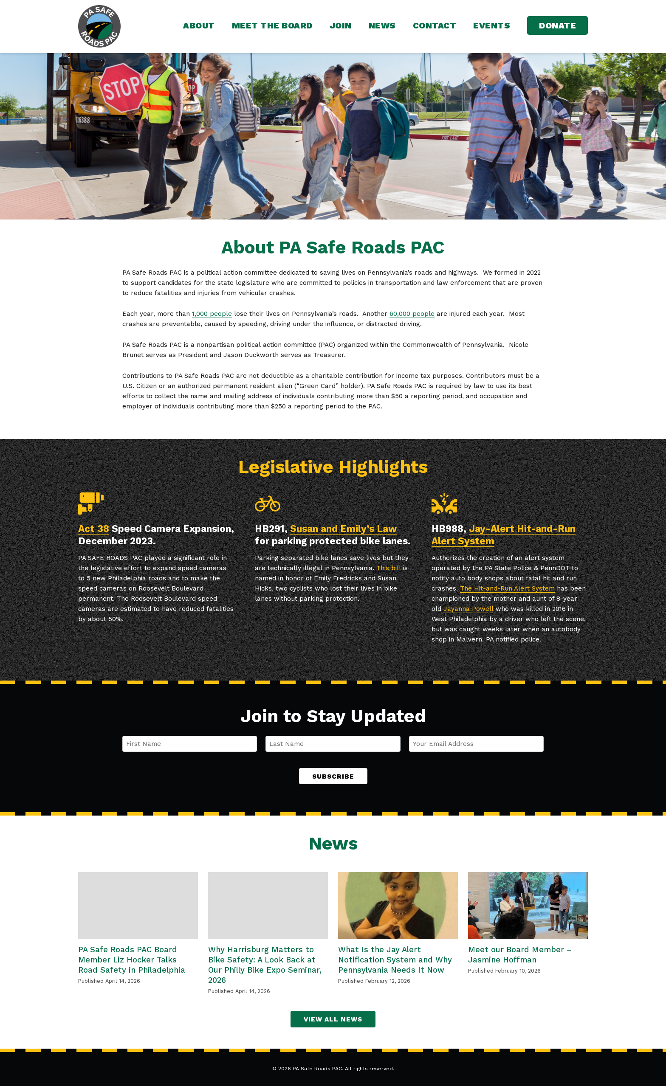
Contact (435, 25)
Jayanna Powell (468, 609)
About (199, 25)
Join (341, 25)
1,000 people (212, 314)
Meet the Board (272, 25)
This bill (388, 568)
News (382, 25)
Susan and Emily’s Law (343, 528)
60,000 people (412, 314)
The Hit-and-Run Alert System (507, 588)
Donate (557, 25)
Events (491, 25)
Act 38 (93, 528)
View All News (333, 1019)
